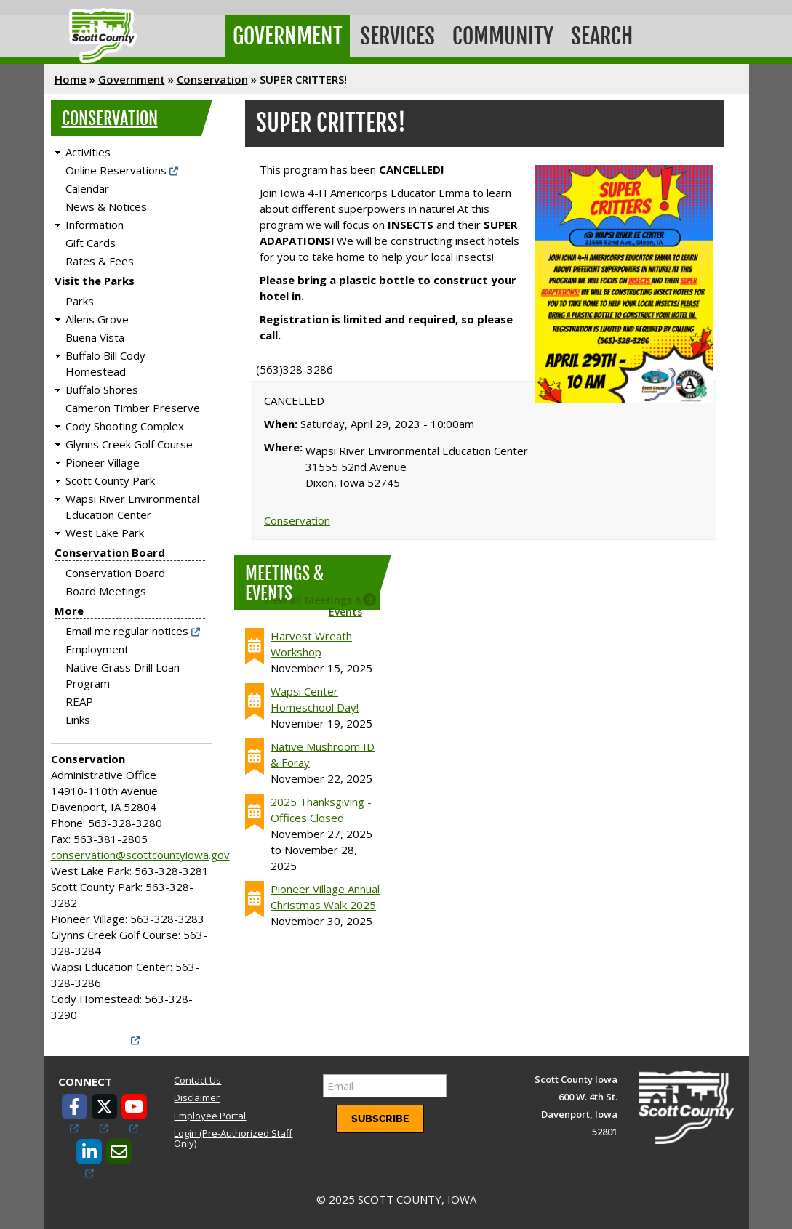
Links (77, 719)
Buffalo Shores (101, 389)
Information (94, 224)
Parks (79, 301)
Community (502, 36)
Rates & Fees (99, 261)
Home (71, 79)
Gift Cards (90, 242)
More (69, 610)
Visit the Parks (95, 280)
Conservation (212, 79)
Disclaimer (197, 1097)
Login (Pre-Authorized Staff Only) (233, 1138)
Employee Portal (210, 1115)
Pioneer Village (102, 462)
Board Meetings (105, 591)
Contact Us (197, 1080)
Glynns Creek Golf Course (129, 444)
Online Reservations (116, 170)
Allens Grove (97, 319)
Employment (97, 649)
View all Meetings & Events (312, 605)
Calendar (87, 188)
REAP (79, 701)
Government (288, 36)
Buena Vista (94, 337)
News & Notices (106, 206)
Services (397, 36)
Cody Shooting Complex (124, 426)
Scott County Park (110, 480)
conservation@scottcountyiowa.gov (140, 854)
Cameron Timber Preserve (132, 407)
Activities (88, 152)
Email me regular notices (126, 631)
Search (602, 36)
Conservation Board (110, 552)
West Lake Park (104, 532)
